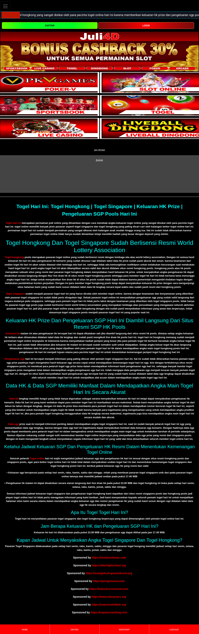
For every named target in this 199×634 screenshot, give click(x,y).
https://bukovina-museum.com (108, 588)
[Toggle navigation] (5, 6)
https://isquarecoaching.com (109, 612)
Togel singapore (15, 293)
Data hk (13, 398)
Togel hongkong (14, 257)
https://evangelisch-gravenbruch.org (109, 573)
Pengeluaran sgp (15, 358)
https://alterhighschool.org (109, 565)
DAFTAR (49, 25)
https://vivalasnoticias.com (109, 557)
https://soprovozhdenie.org (109, 604)
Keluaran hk (13, 333)
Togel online (37, 458)
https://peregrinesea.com (109, 581)
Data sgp (13, 424)
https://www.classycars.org (109, 596)
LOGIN (146, 25)
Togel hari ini (13, 223)
